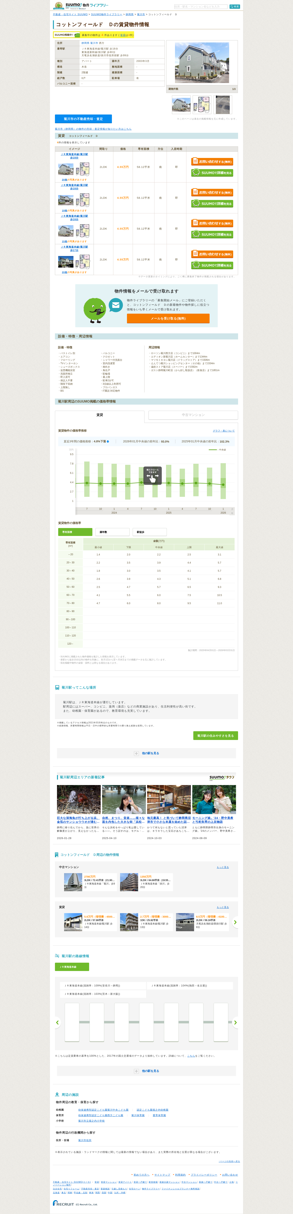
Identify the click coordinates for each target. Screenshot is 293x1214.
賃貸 (123, 35)
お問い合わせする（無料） (212, 161)
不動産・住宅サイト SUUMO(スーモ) (72, 1182)
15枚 (64, 241)
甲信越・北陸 (80, 1192)
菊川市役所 (85, 1140)
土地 (231, 1182)
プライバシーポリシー (204, 1174)
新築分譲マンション (170, 1182)
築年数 (103, 532)
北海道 (56, 1192)
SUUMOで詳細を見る (212, 172)
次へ (235, 1022)
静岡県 (130, 14)
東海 (91, 1192)
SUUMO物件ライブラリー (106, 14)
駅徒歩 (140, 532)
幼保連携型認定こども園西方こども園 (100, 1115)
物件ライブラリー (151, 1189)
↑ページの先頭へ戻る (229, 1161)
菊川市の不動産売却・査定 (83, 119)
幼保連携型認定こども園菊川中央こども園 (103, 1109)
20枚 (64, 179)
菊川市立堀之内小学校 (91, 1120)
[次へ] (235, 922)
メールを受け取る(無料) (168, 318)
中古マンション (189, 1182)
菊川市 (141, 14)
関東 (70, 1192)
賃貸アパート (125, 1182)
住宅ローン (134, 1189)
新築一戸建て (205, 1182)
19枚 (64, 210)
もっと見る (223, 867)
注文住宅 (57, 1189)
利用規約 (180, 1174)
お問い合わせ (230, 1174)
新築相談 (105, 1189)
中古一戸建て (220, 1182)
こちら (191, 1055)
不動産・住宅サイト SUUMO (70, 14)
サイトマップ (162, 1174)
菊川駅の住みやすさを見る (215, 735)
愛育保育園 (159, 1115)
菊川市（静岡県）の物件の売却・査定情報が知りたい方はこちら (93, 128)
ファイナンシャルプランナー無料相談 (181, 1189)
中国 (110, 1192)
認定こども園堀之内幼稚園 (152, 1109)
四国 (104, 1192)
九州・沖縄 (119, 1192)
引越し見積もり (119, 1189)
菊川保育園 (138, 1115)
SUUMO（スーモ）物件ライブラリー (80, 6)
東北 (63, 1192)
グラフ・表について (224, 430)
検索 (236, 6)
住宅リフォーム (71, 1189)
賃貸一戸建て (140, 1182)
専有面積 (67, 532)
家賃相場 (153, 1182)
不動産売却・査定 (90, 1189)
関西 (97, 1192)
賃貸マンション (109, 1182)
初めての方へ (142, 1174)
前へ (58, 1022)
